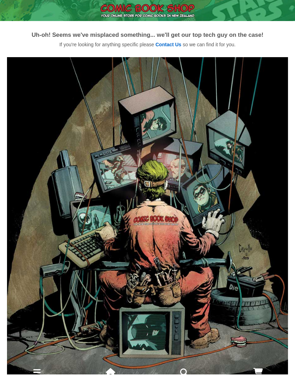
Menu (37, 381)
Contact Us (168, 44)
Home (110, 381)
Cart (258, 381)
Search (184, 376)
